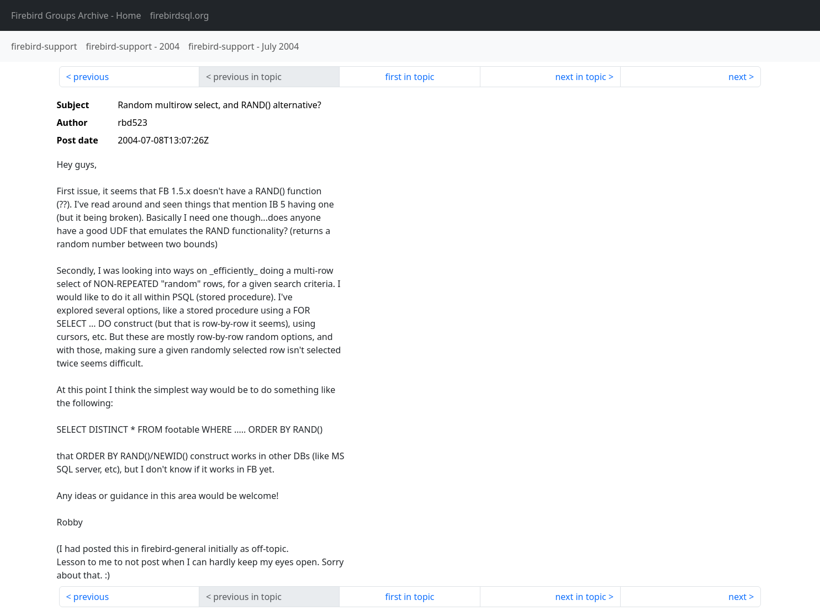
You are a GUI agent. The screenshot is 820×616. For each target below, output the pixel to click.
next (737, 77)
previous (91, 77)
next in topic (580, 77)
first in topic (409, 77)
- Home (76, 15)
